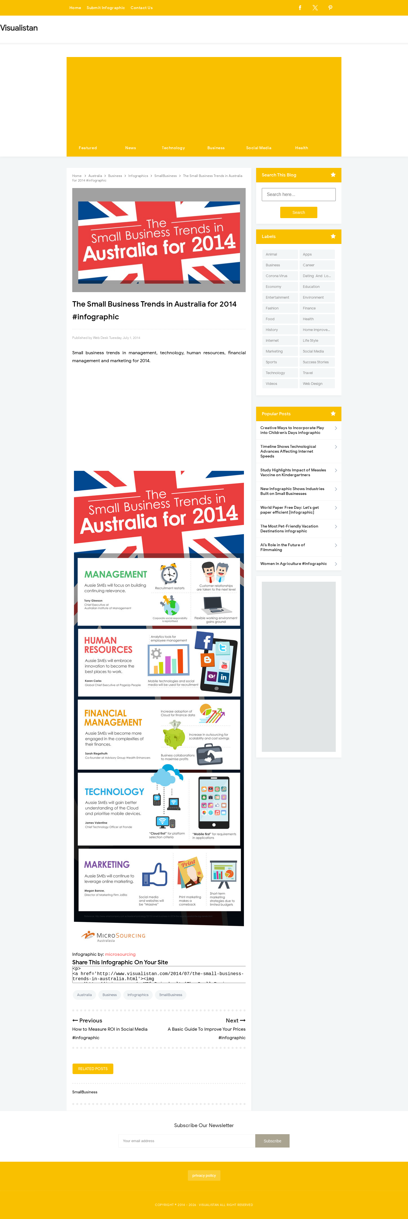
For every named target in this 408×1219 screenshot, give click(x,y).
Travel (308, 372)
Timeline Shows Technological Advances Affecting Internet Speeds (288, 451)
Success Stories (316, 362)
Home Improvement (319, 329)
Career (308, 265)
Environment (313, 297)
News (130, 147)
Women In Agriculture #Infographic (293, 563)
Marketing (274, 351)
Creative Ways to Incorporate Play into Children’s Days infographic (292, 430)
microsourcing (120, 954)
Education (311, 286)
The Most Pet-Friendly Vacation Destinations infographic (289, 528)
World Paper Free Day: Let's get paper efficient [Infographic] (289, 510)
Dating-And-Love (317, 275)
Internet (272, 340)
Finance (309, 308)
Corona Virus (276, 275)
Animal (271, 254)
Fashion (272, 308)
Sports (271, 362)
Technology (173, 147)
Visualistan (209, 1205)
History (272, 329)
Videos (271, 383)
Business (216, 147)
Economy (273, 286)
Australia (84, 994)
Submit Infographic (106, 7)
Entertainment (277, 297)
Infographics (138, 994)
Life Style (310, 340)
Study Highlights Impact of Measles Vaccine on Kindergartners (293, 472)
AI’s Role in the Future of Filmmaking (282, 547)
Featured (88, 147)
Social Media (259, 147)
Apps (307, 254)
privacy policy (204, 1175)
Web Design (312, 383)
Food (270, 319)
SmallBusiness (170, 994)
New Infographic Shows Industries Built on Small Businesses (292, 491)
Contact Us (143, 7)
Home (75, 7)
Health (301, 147)
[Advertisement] (204, 96)
